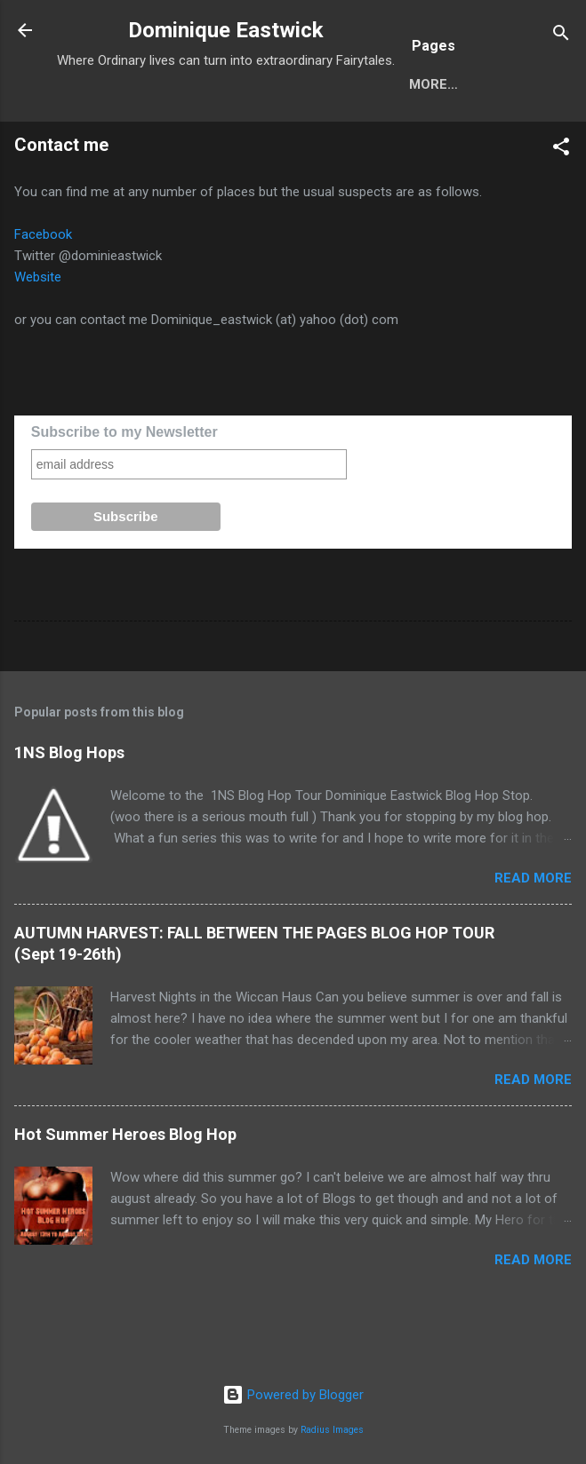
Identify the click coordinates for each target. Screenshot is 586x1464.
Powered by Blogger (293, 1396)
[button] (561, 207)
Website (37, 335)
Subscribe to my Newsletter (124, 489)
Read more (533, 936)
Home (90, 142)
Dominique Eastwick (226, 30)
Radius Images (332, 1430)
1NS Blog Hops (69, 810)
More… (166, 142)
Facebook (43, 292)
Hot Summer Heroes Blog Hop (125, 1192)
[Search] (561, 36)
